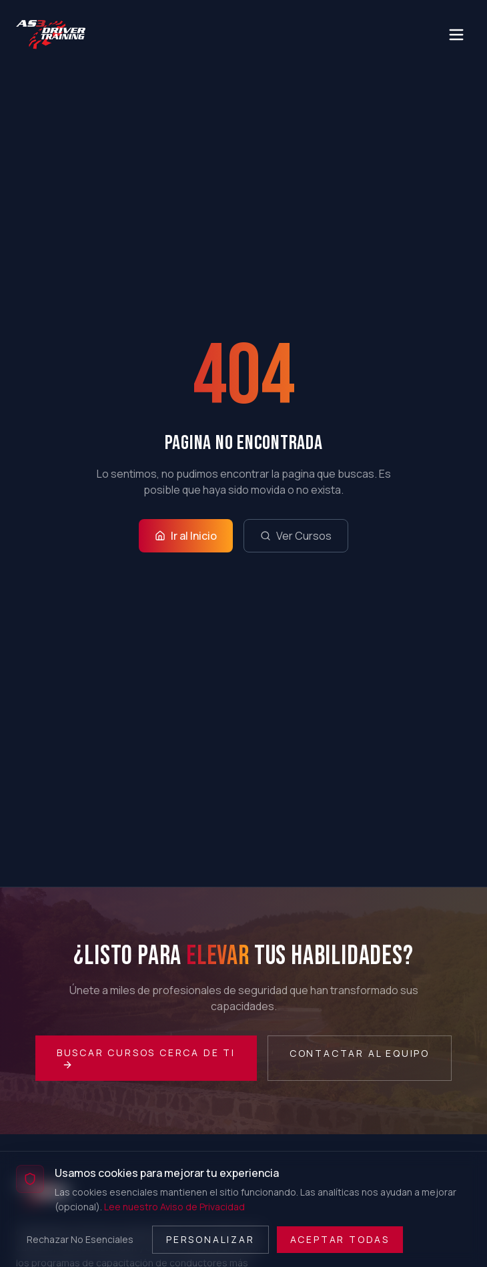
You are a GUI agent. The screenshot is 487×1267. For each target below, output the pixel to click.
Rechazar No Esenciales (80, 1239)
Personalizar (210, 1239)
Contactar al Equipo (360, 1053)
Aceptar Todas (340, 1239)
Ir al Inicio (186, 535)
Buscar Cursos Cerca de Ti (146, 1058)
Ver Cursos (296, 535)
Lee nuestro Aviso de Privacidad (174, 1206)
